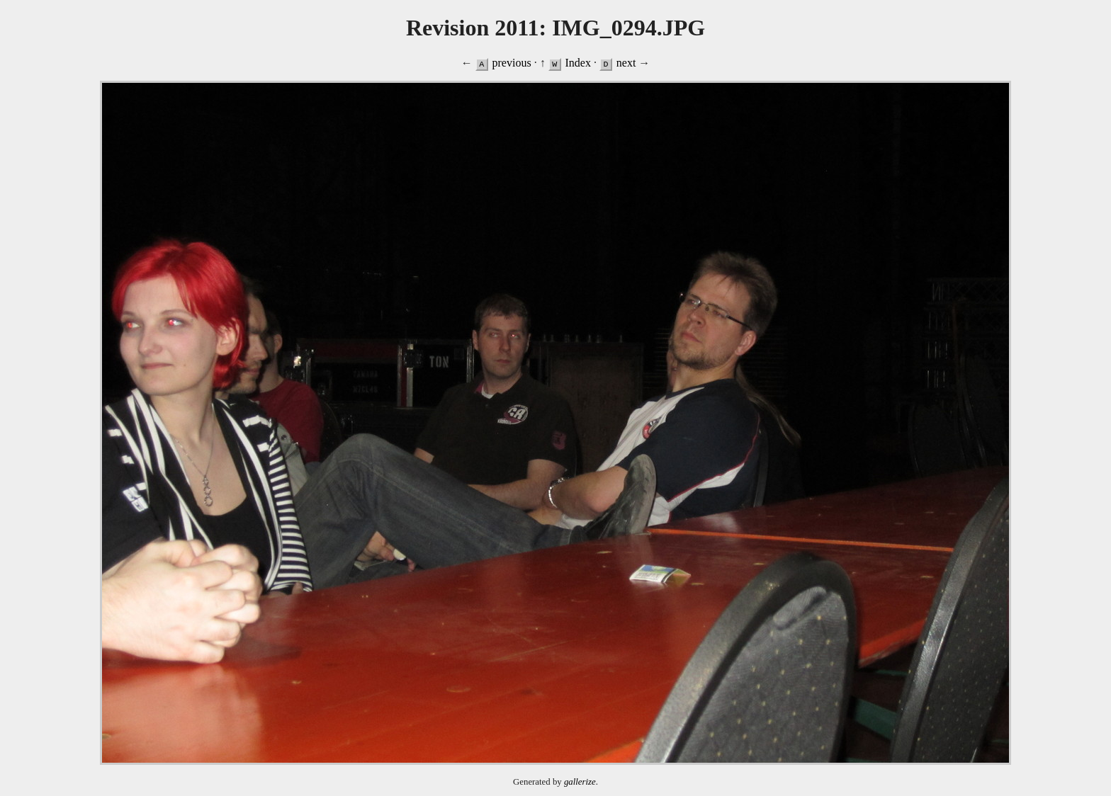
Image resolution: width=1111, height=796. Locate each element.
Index (577, 63)
